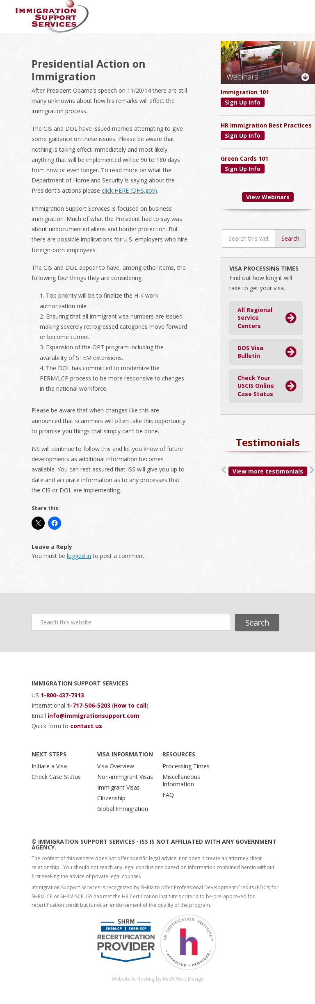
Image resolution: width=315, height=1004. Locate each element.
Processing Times (186, 766)
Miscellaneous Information (181, 780)
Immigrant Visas (118, 787)
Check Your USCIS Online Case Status (255, 386)
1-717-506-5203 (89, 705)
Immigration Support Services (52, 16)
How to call (130, 705)
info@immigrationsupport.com (93, 715)
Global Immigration (122, 809)
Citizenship (111, 798)
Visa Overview (115, 766)
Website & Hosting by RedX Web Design (158, 978)
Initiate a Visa (49, 766)
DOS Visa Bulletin (250, 352)
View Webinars (268, 197)
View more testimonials (268, 471)
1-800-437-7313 (62, 695)
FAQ (168, 795)
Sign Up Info (242, 102)
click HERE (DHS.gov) (129, 190)
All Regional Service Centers (254, 318)
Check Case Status (56, 777)
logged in (79, 556)
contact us (86, 726)
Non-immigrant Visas (125, 777)
